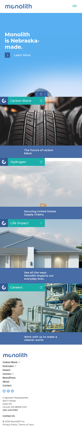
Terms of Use (26, 424)
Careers (8, 374)
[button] (37, 94)
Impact (6, 370)
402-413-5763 (10, 410)
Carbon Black (11, 362)
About (6, 381)
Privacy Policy (10, 424)
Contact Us (9, 416)
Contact (7, 385)
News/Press (9, 377)
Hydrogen (9, 366)
